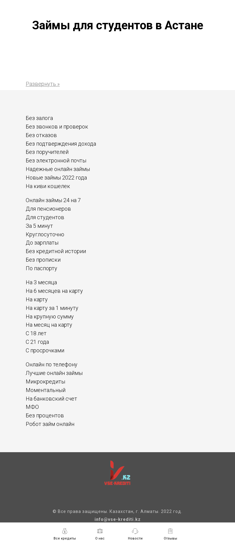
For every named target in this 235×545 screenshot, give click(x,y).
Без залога (39, 118)
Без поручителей (47, 152)
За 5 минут (39, 226)
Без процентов (45, 415)
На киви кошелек (48, 186)
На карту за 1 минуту (52, 308)
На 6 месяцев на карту (54, 291)
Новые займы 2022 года (56, 177)
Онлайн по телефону (51, 364)
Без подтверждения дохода (61, 143)
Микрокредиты (45, 381)
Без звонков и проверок (57, 126)
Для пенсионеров (48, 208)
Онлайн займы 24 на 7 (53, 200)
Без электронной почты (56, 160)
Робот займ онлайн (50, 424)
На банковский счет (51, 398)
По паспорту (41, 268)
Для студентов (45, 217)
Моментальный (45, 390)
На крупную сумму (50, 316)
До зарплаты (42, 242)
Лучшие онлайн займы (54, 373)
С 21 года (37, 342)
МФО (32, 407)
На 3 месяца (41, 282)
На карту (37, 299)
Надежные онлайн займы (58, 169)
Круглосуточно (45, 234)
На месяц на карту (49, 325)
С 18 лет (36, 333)
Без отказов (41, 135)
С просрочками (45, 350)
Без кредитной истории (56, 251)
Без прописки (43, 259)
